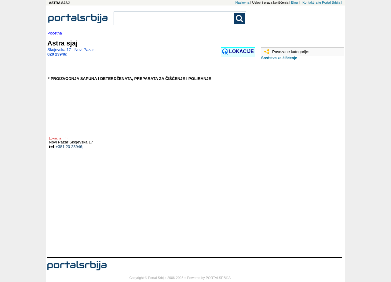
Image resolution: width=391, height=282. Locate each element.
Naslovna (243, 2)
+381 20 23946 (69, 146)
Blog (294, 2)
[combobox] (174, 18)
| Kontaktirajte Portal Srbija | (321, 2)
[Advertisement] (291, 160)
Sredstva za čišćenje (279, 58)
